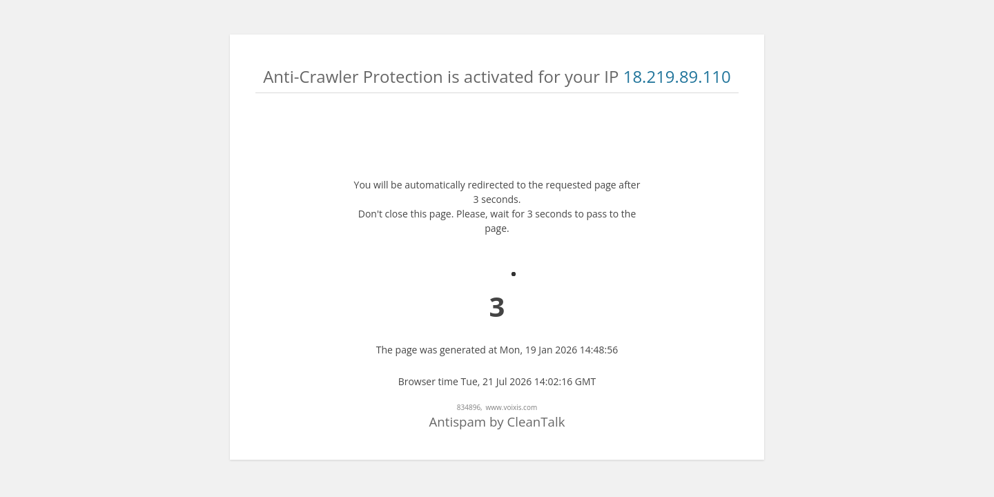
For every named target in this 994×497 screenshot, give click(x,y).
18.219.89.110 (677, 76)
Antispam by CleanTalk (497, 421)
